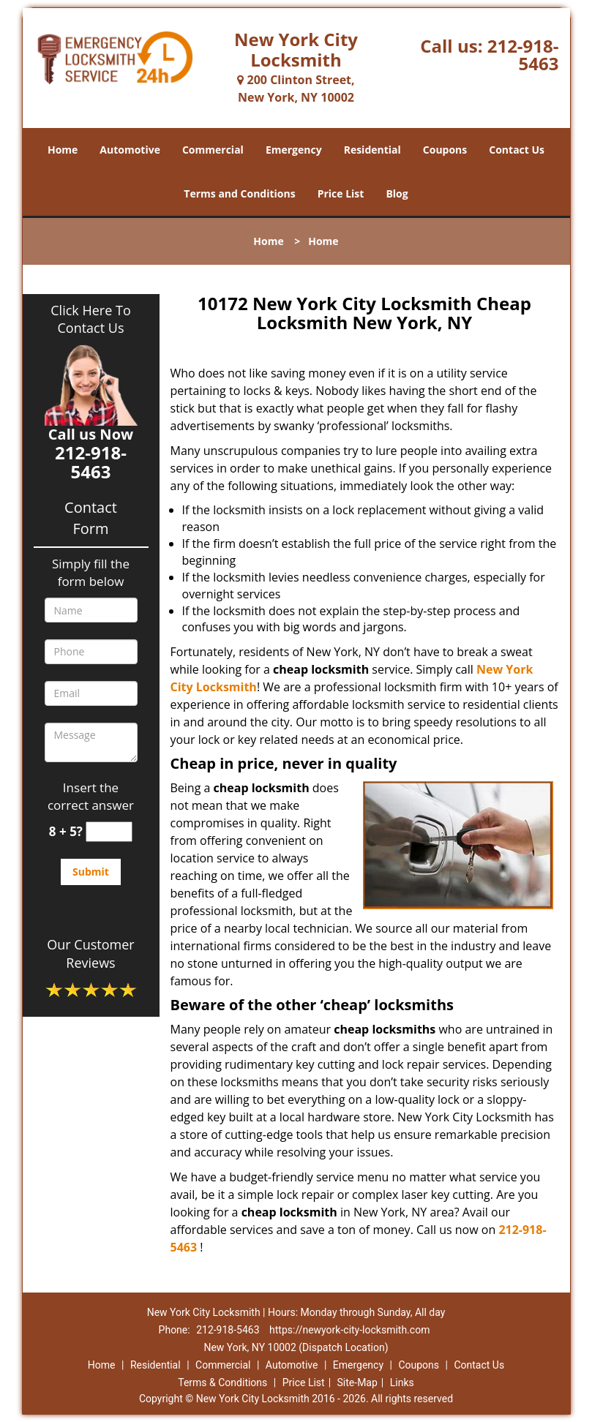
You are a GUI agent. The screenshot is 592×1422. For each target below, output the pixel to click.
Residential (372, 150)
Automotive (130, 150)
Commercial (213, 150)
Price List (341, 193)
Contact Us (516, 150)
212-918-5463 (523, 54)
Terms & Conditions (222, 1382)
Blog (397, 193)
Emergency (294, 150)
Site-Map (357, 1382)
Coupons (445, 150)
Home (63, 150)
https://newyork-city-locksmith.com (349, 1330)
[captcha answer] (109, 832)
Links (402, 1382)
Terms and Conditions (239, 193)
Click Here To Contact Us (90, 318)
